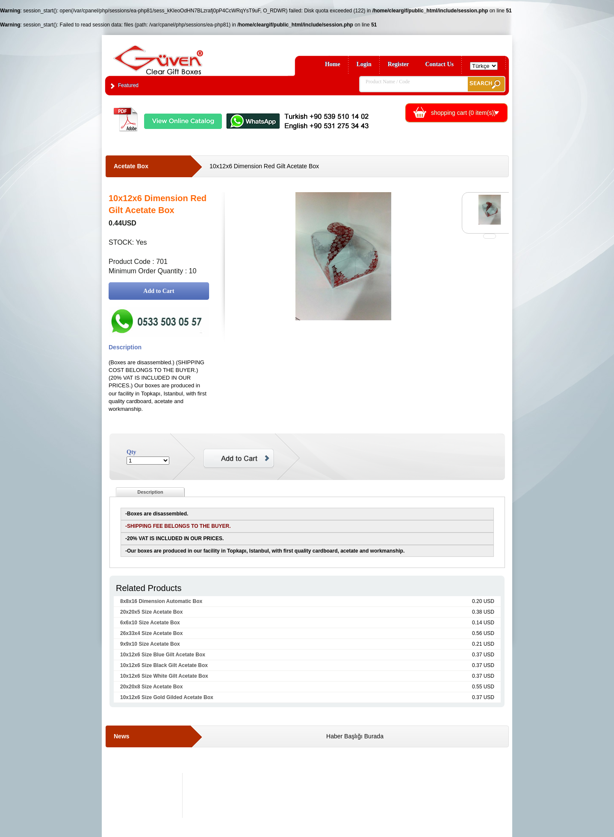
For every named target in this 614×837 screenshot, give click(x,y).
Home (332, 64)
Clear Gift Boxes (176, 56)
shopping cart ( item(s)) (463, 112)
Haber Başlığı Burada (355, 736)
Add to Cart (158, 291)
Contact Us (439, 64)
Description (150, 492)
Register (398, 64)
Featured (128, 85)
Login (364, 64)
